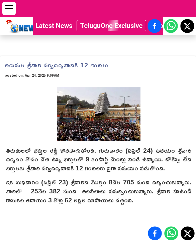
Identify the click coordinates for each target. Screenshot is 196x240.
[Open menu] (9, 8)
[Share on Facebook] (154, 26)
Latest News (54, 26)
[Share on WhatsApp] (171, 26)
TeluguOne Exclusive (111, 26)
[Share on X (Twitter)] (187, 26)
